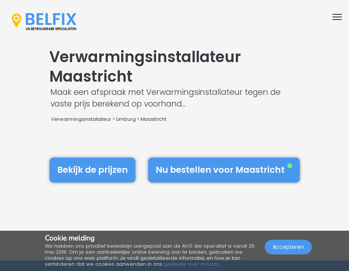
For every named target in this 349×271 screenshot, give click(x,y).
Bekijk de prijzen (92, 170)
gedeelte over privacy (191, 264)
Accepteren (288, 247)
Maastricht (153, 119)
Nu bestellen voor (224, 169)
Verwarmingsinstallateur (81, 119)
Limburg (126, 119)
